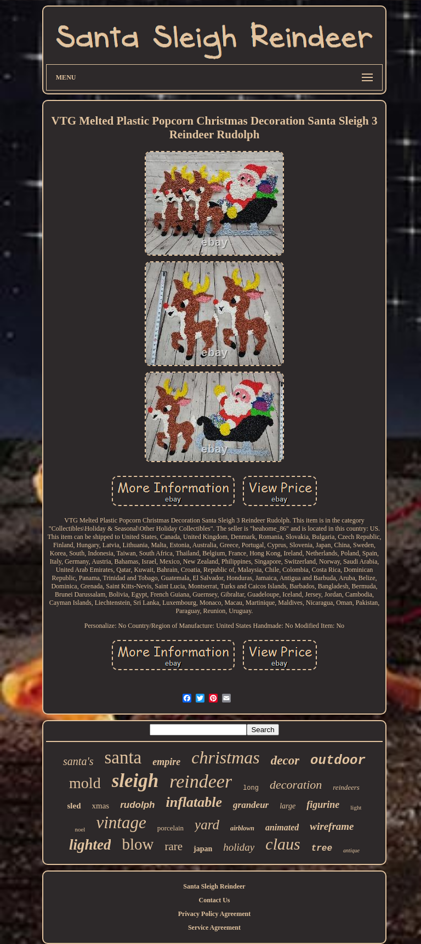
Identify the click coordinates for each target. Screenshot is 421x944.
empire (166, 761)
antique (351, 850)
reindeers (346, 787)
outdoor (338, 760)
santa (122, 757)
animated (282, 827)
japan (203, 849)
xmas (101, 805)
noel (80, 829)
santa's (78, 761)
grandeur (251, 805)
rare (173, 846)
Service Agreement (214, 927)
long (251, 788)
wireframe (332, 826)
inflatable (194, 802)
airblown (242, 828)
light (355, 807)
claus (282, 844)
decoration (296, 784)
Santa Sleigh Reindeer (214, 886)
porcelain (170, 828)
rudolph (137, 805)
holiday (238, 847)
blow (137, 844)
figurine (322, 804)
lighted (90, 844)
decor (285, 760)
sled (74, 805)
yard (207, 824)
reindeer (200, 781)
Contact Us (214, 900)
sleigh (135, 780)
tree (321, 848)
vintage (121, 822)
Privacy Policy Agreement (214, 914)
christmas (225, 757)
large (287, 806)
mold (85, 782)
